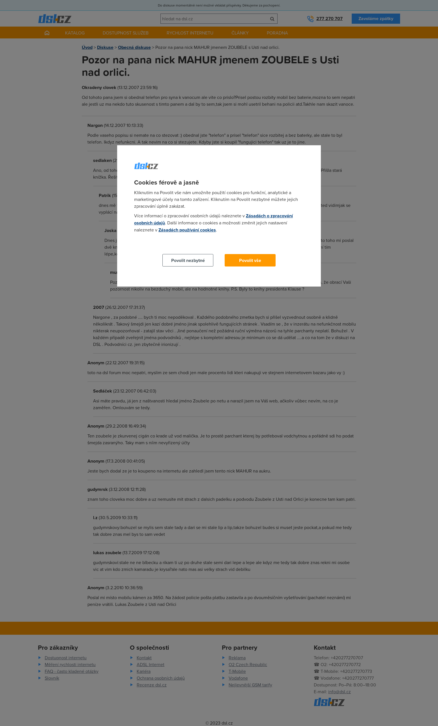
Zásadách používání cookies (187, 230)
